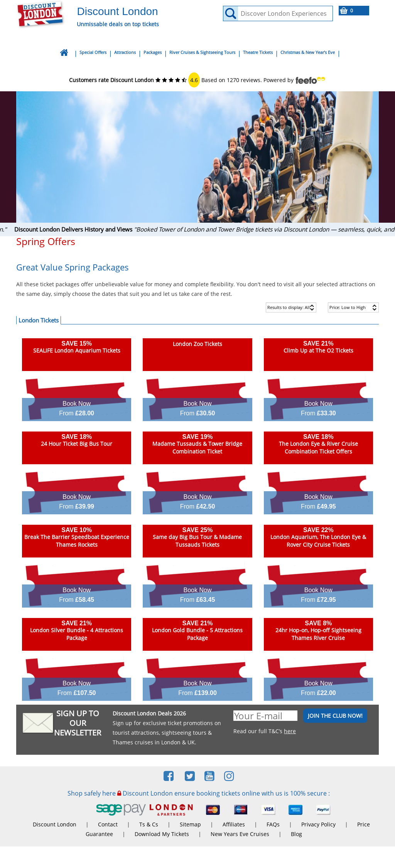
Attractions (125, 52)
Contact (108, 824)
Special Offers (92, 52)
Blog (296, 834)
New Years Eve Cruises (240, 834)
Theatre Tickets (258, 52)
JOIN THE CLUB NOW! (335, 715)
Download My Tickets (162, 834)
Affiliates (234, 824)
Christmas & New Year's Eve (307, 52)
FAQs (273, 824)
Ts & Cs (148, 824)
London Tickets (39, 320)
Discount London (54, 824)
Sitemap (190, 824)
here (290, 731)
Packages (152, 52)
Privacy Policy (318, 824)
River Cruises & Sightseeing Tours (202, 52)
